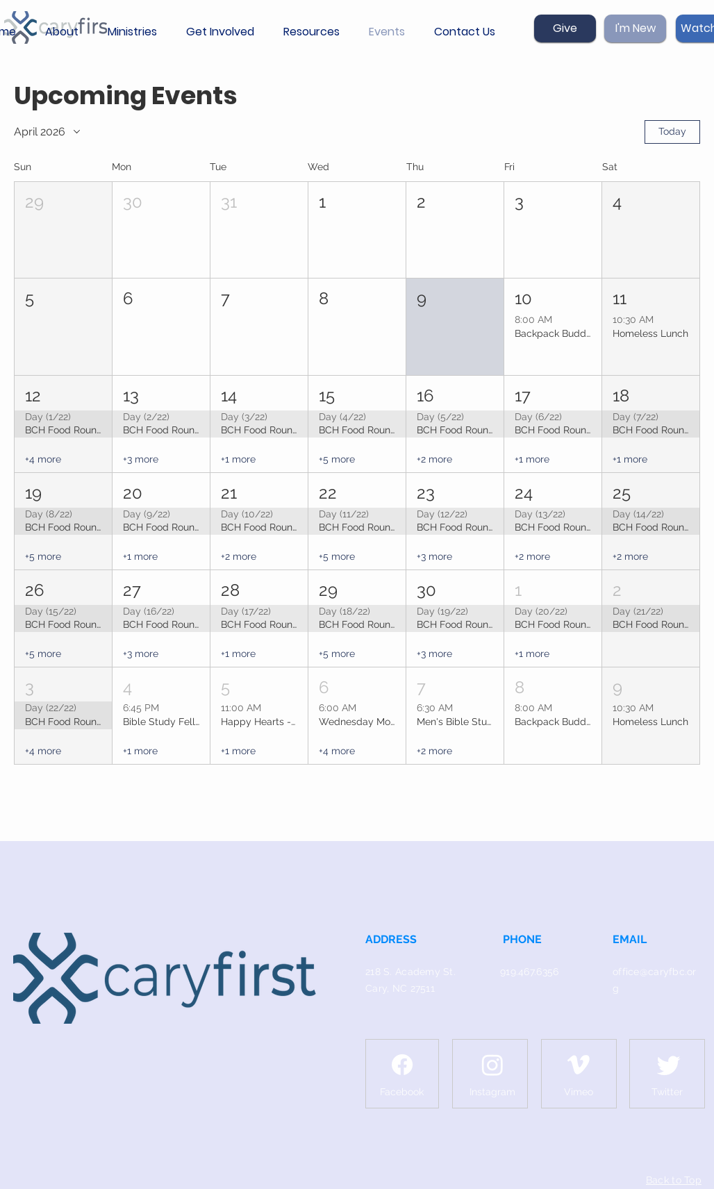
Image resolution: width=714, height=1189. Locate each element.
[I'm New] (635, 28)
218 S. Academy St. (410, 971)
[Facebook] (402, 1065)
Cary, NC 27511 (400, 988)
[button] (66, 32)
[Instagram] (492, 1065)
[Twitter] (669, 1065)
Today (672, 131)
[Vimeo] (578, 1065)
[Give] (565, 28)
